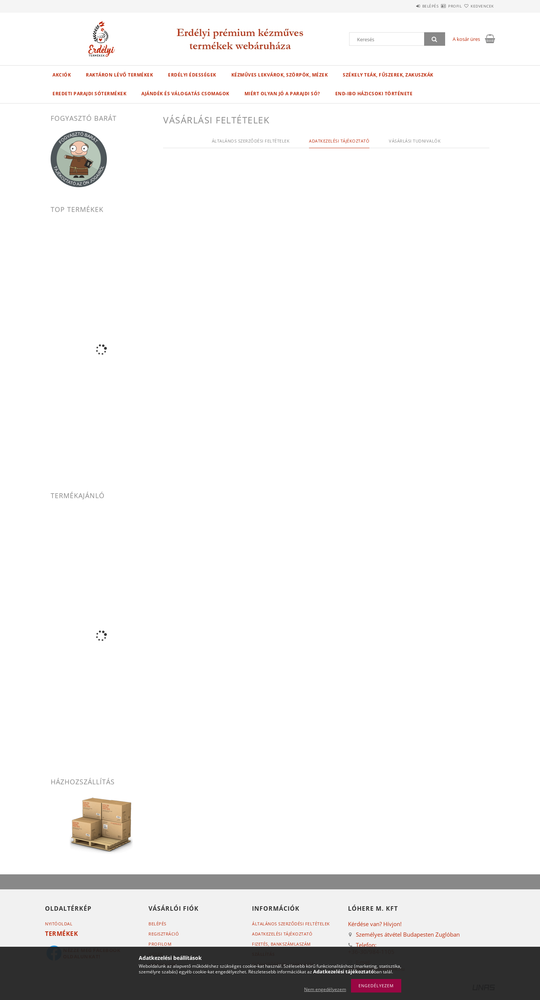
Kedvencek (478, 6)
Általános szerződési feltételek (291, 923)
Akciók (61, 75)
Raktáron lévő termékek (119, 75)
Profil (441, 6)
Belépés (408, 6)
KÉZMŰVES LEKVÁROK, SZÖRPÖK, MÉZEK (279, 75)
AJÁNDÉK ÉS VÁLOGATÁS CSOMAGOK (185, 93)
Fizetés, (281, 944)
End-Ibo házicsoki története (374, 93)
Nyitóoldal (58, 923)
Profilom (159, 944)
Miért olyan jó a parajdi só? (282, 93)
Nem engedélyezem (325, 989)
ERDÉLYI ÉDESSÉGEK (192, 75)
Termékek (61, 933)
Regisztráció (163, 934)
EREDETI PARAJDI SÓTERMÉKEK (89, 93)
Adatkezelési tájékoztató (282, 934)
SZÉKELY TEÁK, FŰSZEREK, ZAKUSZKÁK (388, 75)
